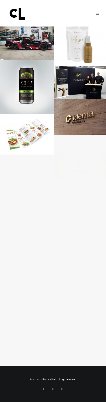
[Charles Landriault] (53, 13)
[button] (97, 13)
